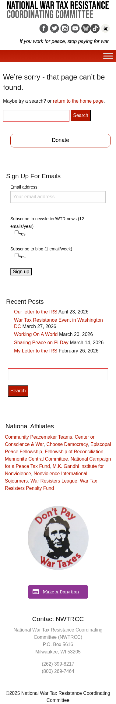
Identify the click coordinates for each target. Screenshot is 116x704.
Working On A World (36, 334)
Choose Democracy (67, 444)
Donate (60, 140)
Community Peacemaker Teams (38, 437)
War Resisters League (53, 480)
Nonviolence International (60, 473)
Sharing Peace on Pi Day (41, 342)
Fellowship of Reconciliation (74, 451)
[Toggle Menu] (108, 56)
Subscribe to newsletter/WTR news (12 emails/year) (47, 222)
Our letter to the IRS (35, 311)
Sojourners (16, 480)
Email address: (58, 194)
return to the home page (78, 101)
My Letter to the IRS (35, 350)
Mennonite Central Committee (36, 459)
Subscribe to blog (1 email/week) (41, 248)
